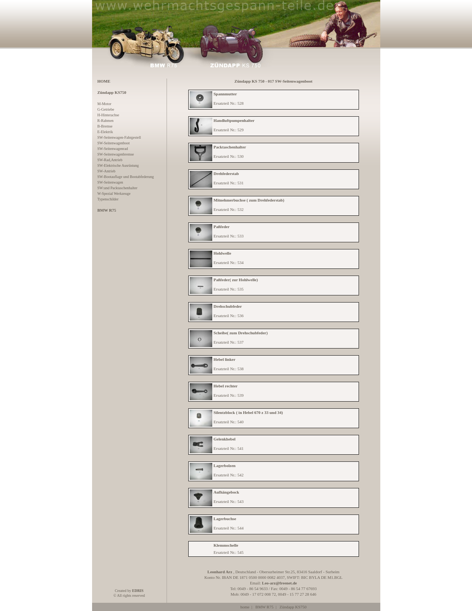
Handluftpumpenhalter (234, 120)
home (244, 607)
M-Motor (104, 104)
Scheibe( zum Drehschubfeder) (241, 333)
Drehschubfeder (228, 306)
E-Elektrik (105, 132)
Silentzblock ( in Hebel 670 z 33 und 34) (248, 412)
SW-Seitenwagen (110, 182)
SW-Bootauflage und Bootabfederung (125, 177)
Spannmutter (225, 94)
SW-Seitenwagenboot (113, 143)
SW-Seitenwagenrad (112, 149)
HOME (103, 81)
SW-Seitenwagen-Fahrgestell (119, 137)
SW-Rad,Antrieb (109, 160)
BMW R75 (264, 607)
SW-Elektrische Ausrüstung (118, 165)
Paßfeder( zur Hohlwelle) (236, 279)
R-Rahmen (105, 121)
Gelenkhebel (225, 439)
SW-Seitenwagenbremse (115, 154)
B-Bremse (105, 126)
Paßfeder (222, 226)
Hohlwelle (222, 253)
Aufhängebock (226, 492)
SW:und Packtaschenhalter (117, 188)
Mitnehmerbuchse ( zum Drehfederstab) (249, 200)
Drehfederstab (226, 173)
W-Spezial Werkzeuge (114, 193)
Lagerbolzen (225, 465)
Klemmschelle (226, 545)
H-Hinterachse (108, 115)
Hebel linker (224, 359)
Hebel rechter (226, 386)
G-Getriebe (105, 109)
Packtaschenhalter (230, 147)
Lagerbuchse (225, 518)
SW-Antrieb (106, 171)
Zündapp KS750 (293, 607)
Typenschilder (108, 199)
